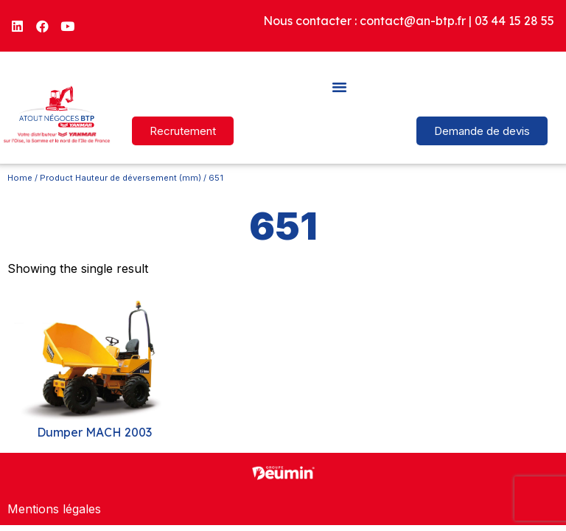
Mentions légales (54, 509)
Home (19, 178)
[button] (340, 86)
